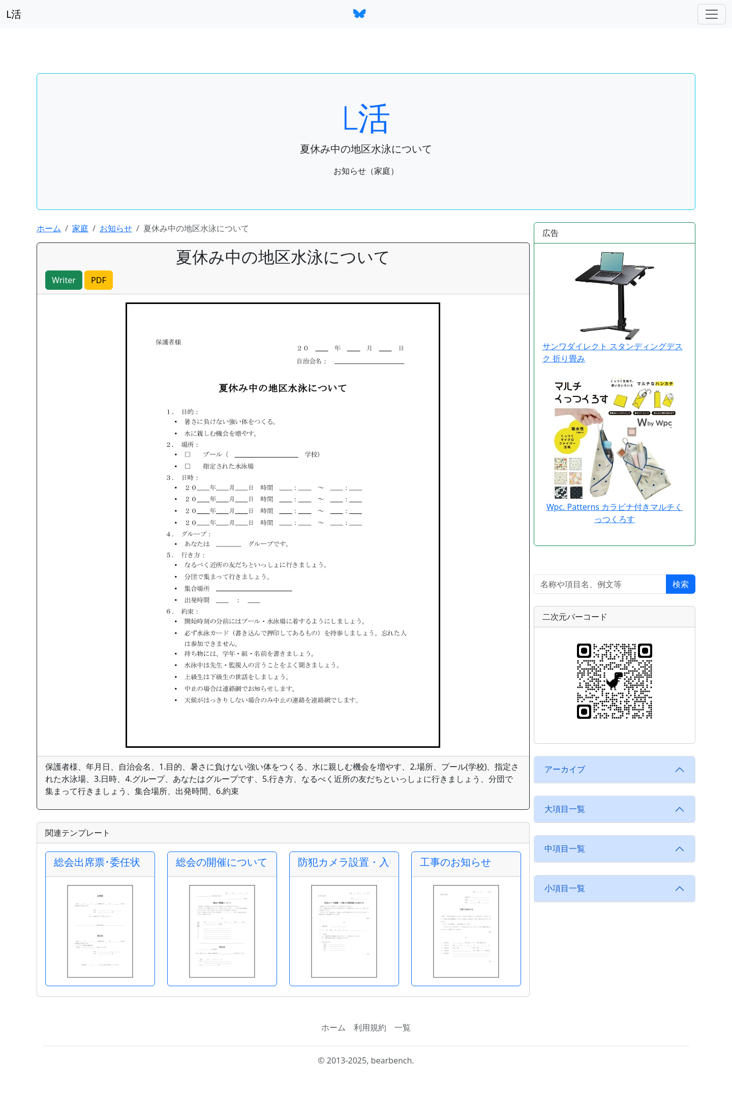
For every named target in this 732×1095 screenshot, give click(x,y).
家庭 (80, 228)
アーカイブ (564, 769)
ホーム (49, 228)
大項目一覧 (564, 808)
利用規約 (370, 1027)
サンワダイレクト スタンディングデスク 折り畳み (612, 308)
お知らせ (116, 228)
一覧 (402, 1027)
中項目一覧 (564, 848)
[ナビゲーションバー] (711, 14)
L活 (13, 14)
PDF (98, 280)
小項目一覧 (564, 888)
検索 (681, 584)
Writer (64, 280)
